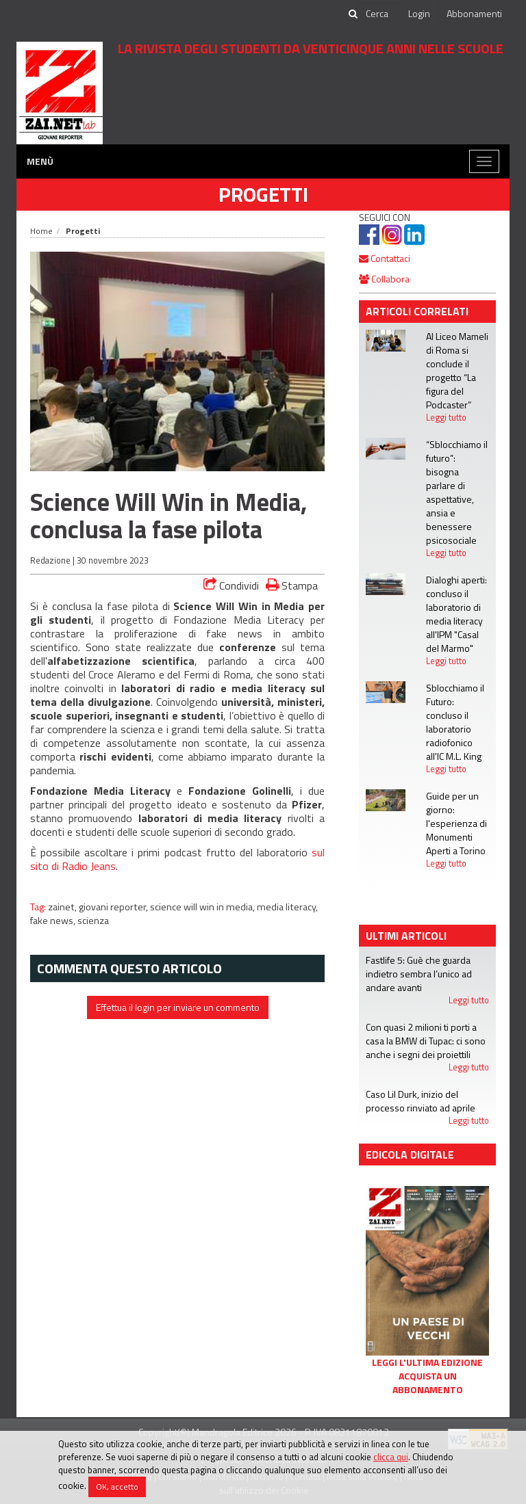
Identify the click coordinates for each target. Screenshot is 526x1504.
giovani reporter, (114, 906)
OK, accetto (117, 1486)
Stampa (292, 585)
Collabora (384, 279)
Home (41, 230)
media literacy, (287, 906)
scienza (93, 920)
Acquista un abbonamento (427, 1383)
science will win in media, (203, 906)
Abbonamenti (474, 13)
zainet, (63, 906)
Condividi (231, 585)
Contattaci (384, 258)
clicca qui (390, 1457)
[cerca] (378, 14)
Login (419, 13)
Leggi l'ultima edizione (427, 1362)
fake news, (53, 920)
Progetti (263, 194)
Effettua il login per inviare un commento (178, 1007)
